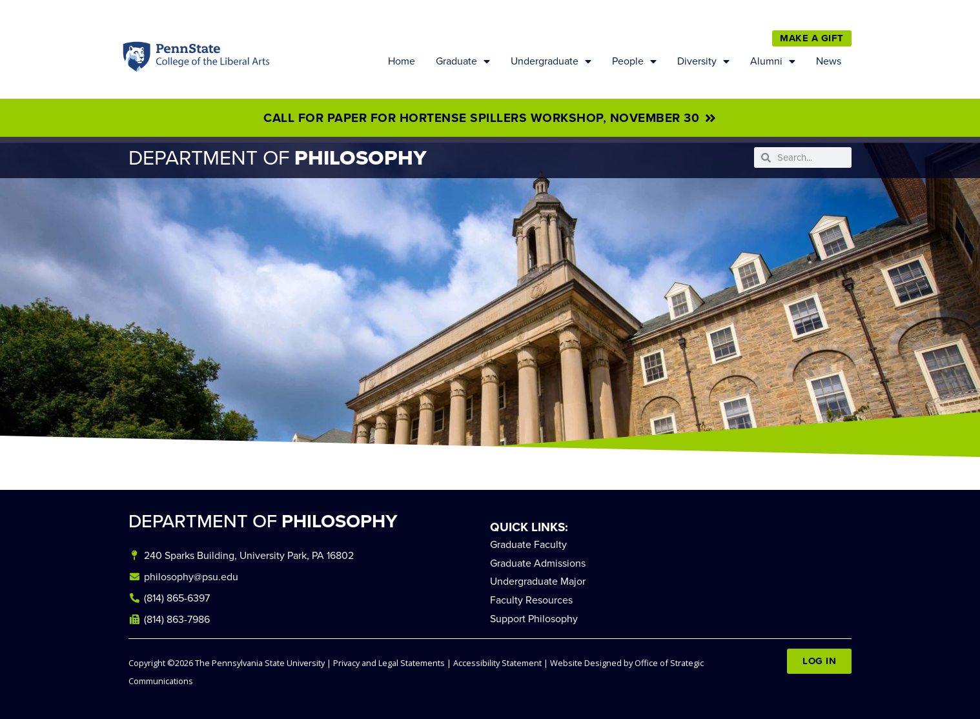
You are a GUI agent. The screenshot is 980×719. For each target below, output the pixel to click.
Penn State (137, 60)
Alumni (772, 61)
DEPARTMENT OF (263, 521)
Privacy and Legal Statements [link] (389, 663)
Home (401, 61)
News (828, 61)
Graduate (463, 61)
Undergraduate (551, 61)
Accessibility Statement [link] (497, 663)
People (634, 61)
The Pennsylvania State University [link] (260, 663)
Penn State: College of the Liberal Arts (211, 60)
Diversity (703, 61)
